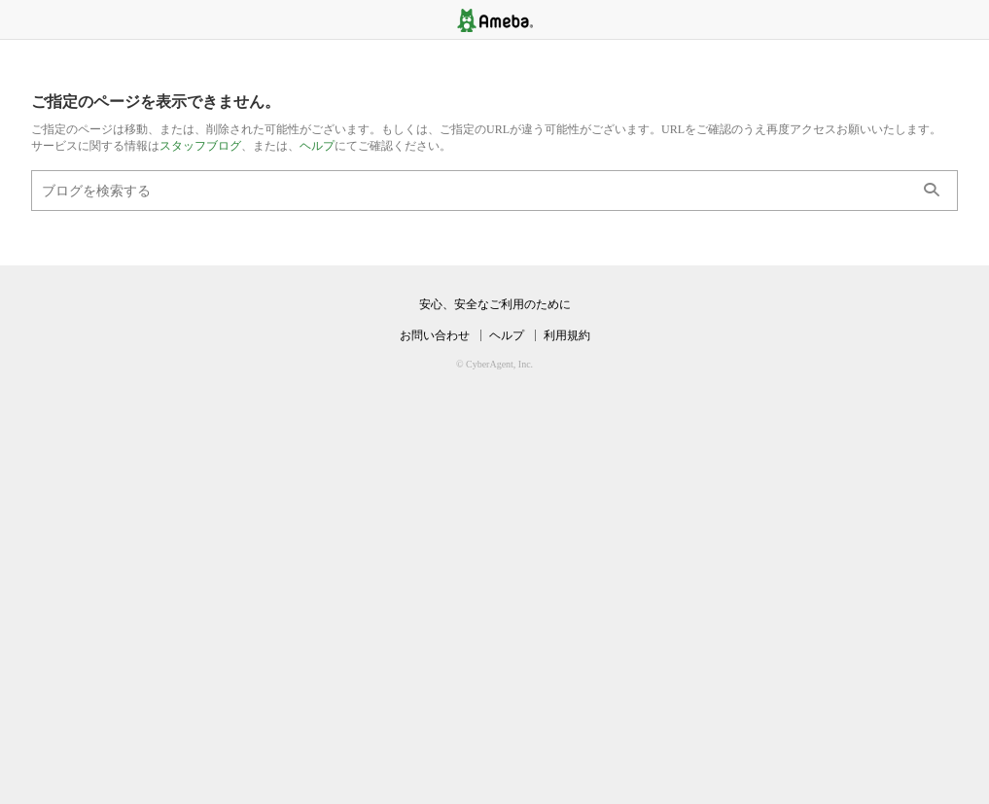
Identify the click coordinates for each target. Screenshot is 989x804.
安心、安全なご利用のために (495, 304)
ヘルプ (317, 146)
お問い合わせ (435, 335)
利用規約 (567, 335)
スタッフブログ (200, 146)
